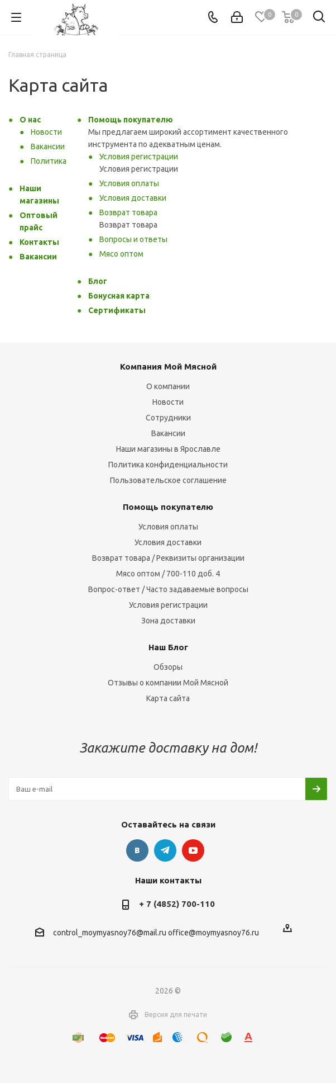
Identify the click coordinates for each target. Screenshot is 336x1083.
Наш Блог (168, 647)
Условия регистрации (138, 156)
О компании (168, 386)
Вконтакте (137, 850)
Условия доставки (132, 197)
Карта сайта (168, 698)
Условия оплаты (129, 183)
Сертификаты (117, 310)
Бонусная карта (119, 295)
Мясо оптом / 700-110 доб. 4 (168, 573)
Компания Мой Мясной (168, 366)
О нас (30, 119)
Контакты (39, 242)
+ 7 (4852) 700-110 (177, 904)
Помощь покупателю (130, 119)
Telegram (165, 850)
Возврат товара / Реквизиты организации (168, 558)
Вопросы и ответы (133, 239)
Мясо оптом (121, 253)
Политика (48, 161)
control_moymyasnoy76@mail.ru (109, 932)
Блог (97, 281)
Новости (46, 131)
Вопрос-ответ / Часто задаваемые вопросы (168, 589)
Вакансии (48, 146)
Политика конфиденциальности (168, 464)
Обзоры (168, 667)
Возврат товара (128, 212)
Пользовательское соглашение (168, 480)
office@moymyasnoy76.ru (213, 932)
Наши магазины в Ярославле (168, 448)
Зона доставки (168, 620)
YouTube (193, 850)
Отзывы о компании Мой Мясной (168, 682)
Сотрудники (168, 417)
